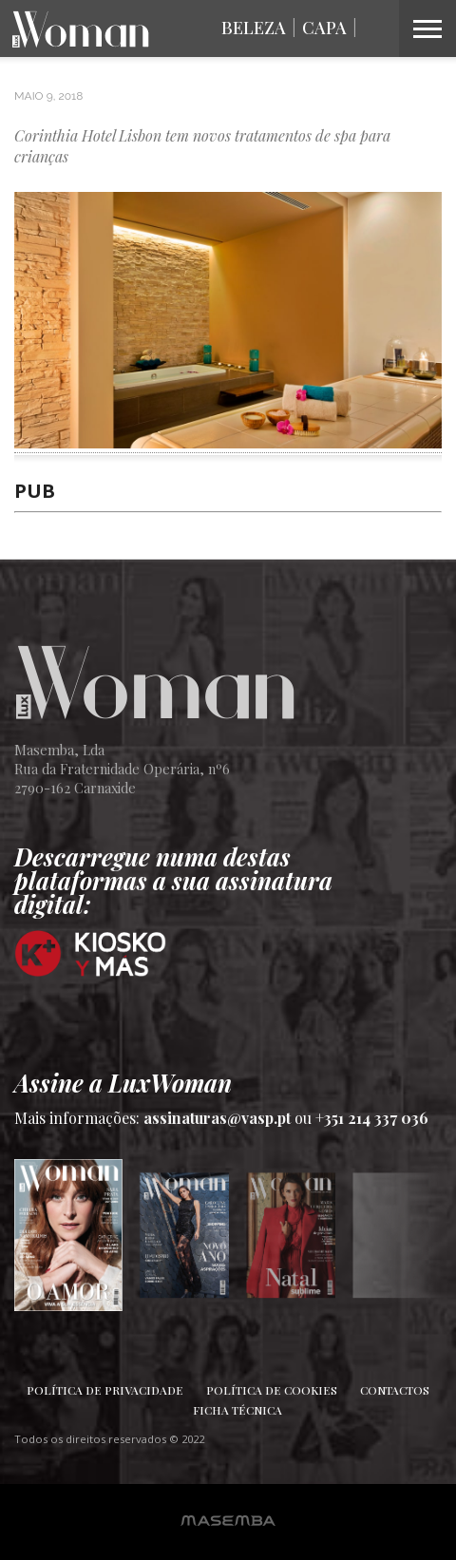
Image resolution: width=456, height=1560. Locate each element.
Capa (324, 27)
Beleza (253, 27)
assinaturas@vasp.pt (217, 1118)
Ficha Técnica (237, 1409)
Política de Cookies (271, 1390)
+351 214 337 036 (371, 1118)
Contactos (394, 1390)
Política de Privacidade (105, 1390)
